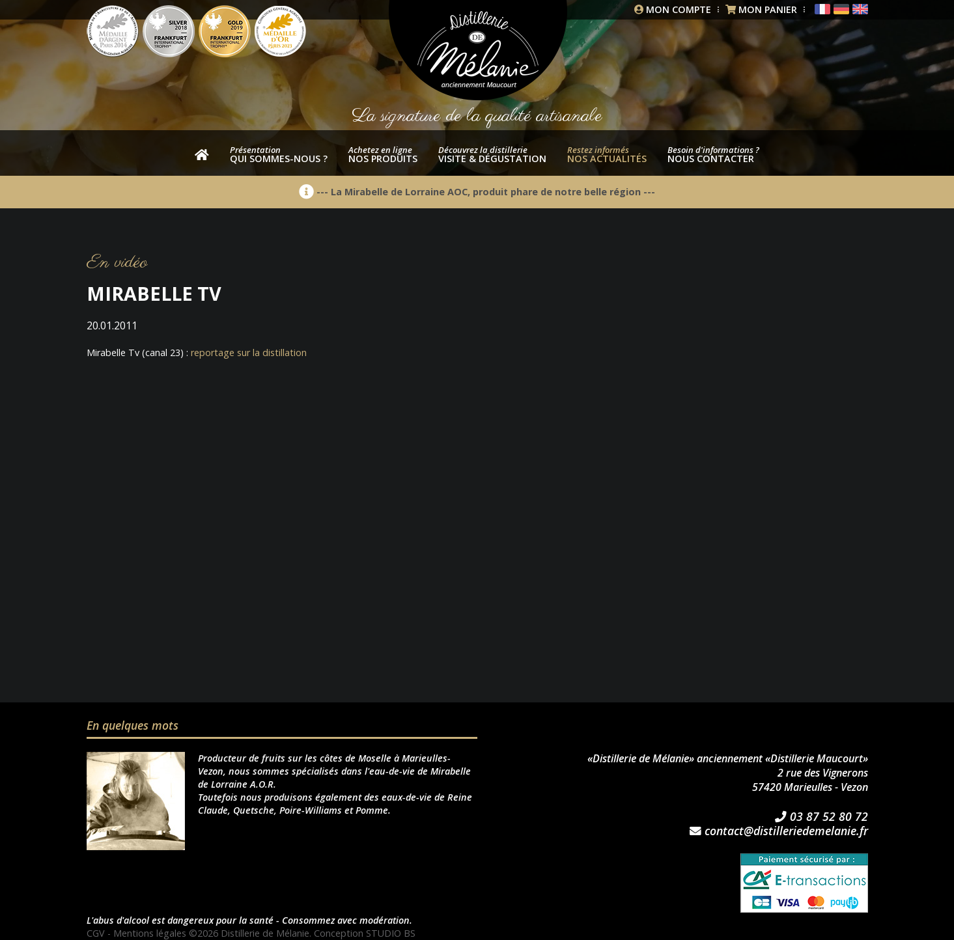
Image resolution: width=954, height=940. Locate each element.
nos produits (382, 154)
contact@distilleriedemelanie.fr (779, 831)
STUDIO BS (390, 933)
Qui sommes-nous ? (279, 154)
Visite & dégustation (492, 154)
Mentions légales (149, 933)
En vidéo (117, 262)
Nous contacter (713, 154)
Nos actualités (607, 154)
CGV (96, 933)
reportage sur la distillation (249, 352)
